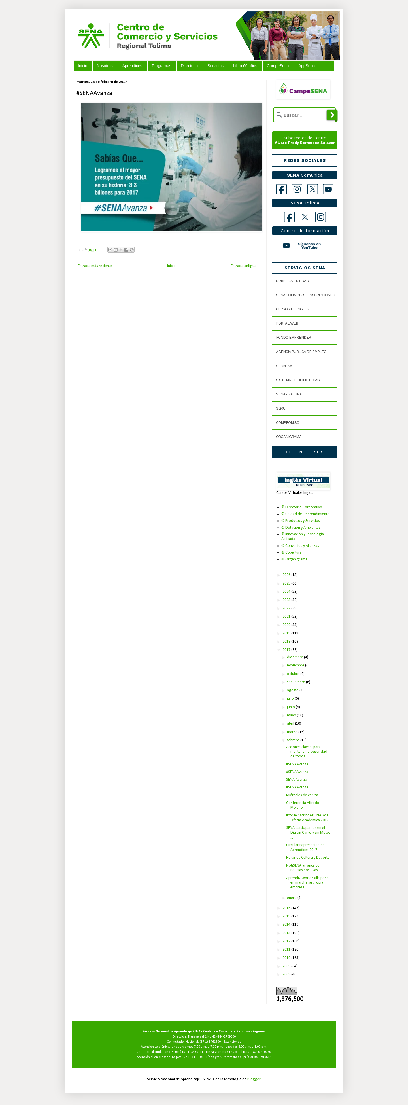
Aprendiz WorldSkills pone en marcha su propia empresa (307, 883)
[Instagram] (297, 189)
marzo (292, 732)
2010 (286, 958)
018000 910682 (260, 1057)
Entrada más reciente (95, 266)
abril (291, 723)
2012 (286, 941)
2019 (286, 633)
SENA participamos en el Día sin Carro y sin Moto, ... (308, 833)
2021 (286, 617)
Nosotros (105, 65)
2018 (286, 642)
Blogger (253, 1079)
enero (292, 898)
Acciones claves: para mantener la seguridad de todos (306, 752)
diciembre (295, 657)
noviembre (296, 665)
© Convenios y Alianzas (300, 546)
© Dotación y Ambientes (300, 528)
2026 (286, 575)
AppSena (307, 65)
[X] (312, 189)
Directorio (189, 65)
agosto (293, 690)
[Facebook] (281, 189)
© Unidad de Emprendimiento (305, 514)
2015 (286, 916)
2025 (286, 583)
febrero (293, 740)
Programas (161, 65)
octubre (293, 674)
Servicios (215, 65)
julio (291, 699)
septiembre (296, 682)
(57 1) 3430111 (192, 1052)
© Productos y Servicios (300, 521)
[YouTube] (328, 189)
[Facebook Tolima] (289, 217)
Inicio (82, 65)
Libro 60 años (245, 65)
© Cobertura (291, 553)
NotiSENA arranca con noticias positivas (304, 868)
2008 (286, 974)
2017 (286, 650)
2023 (286, 600)
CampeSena (278, 65)
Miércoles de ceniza (302, 795)
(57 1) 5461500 (210, 1041)
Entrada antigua (243, 266)
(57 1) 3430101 (192, 1057)
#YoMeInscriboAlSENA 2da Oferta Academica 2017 (307, 817)
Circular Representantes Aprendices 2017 (305, 847)
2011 (286, 949)
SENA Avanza (296, 780)
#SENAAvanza (297, 764)
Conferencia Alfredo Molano (302, 805)
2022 (286, 608)
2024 (286, 592)
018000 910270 (260, 1052)
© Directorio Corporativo (301, 507)
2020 (286, 625)
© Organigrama (294, 559)
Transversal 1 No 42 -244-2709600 (212, 1036)
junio (291, 707)
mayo (292, 715)
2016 (286, 908)
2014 (286, 924)
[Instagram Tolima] (320, 217)
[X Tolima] (305, 217)
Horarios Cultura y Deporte (308, 858)
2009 (286, 966)
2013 (286, 933)
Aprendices (132, 65)
